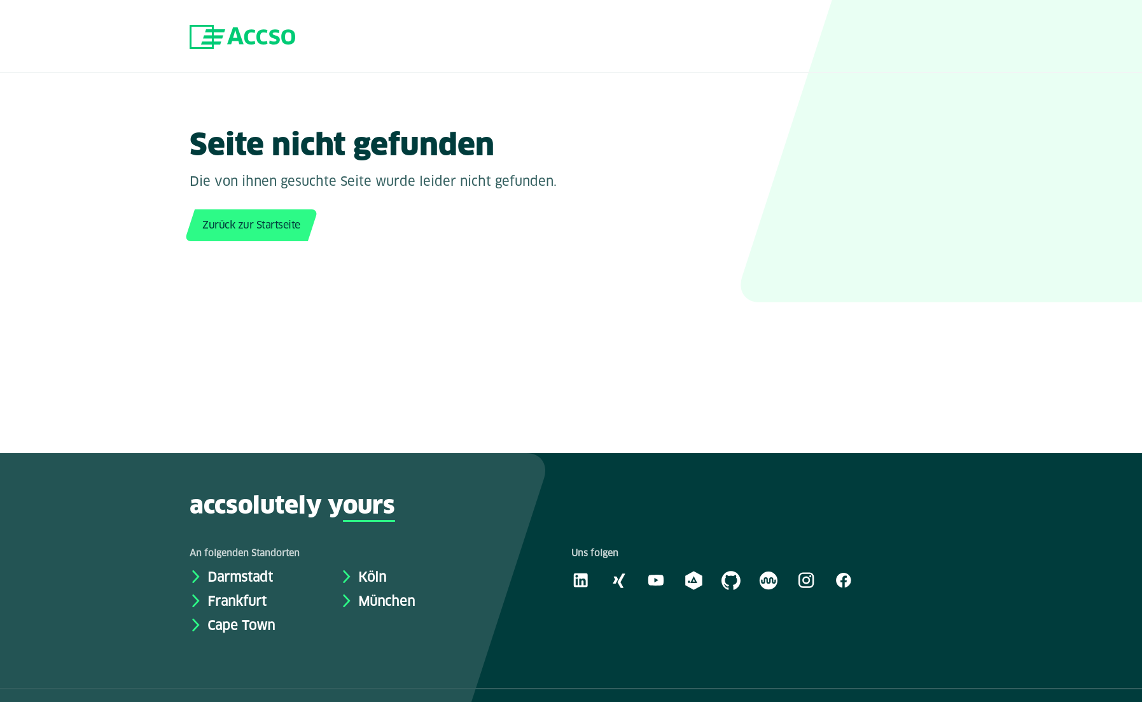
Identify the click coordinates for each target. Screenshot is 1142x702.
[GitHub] (731, 580)
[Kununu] (768, 580)
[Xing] (618, 580)
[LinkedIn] (580, 580)
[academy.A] (693, 580)
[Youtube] (655, 580)
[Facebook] (843, 580)
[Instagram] (806, 580)
